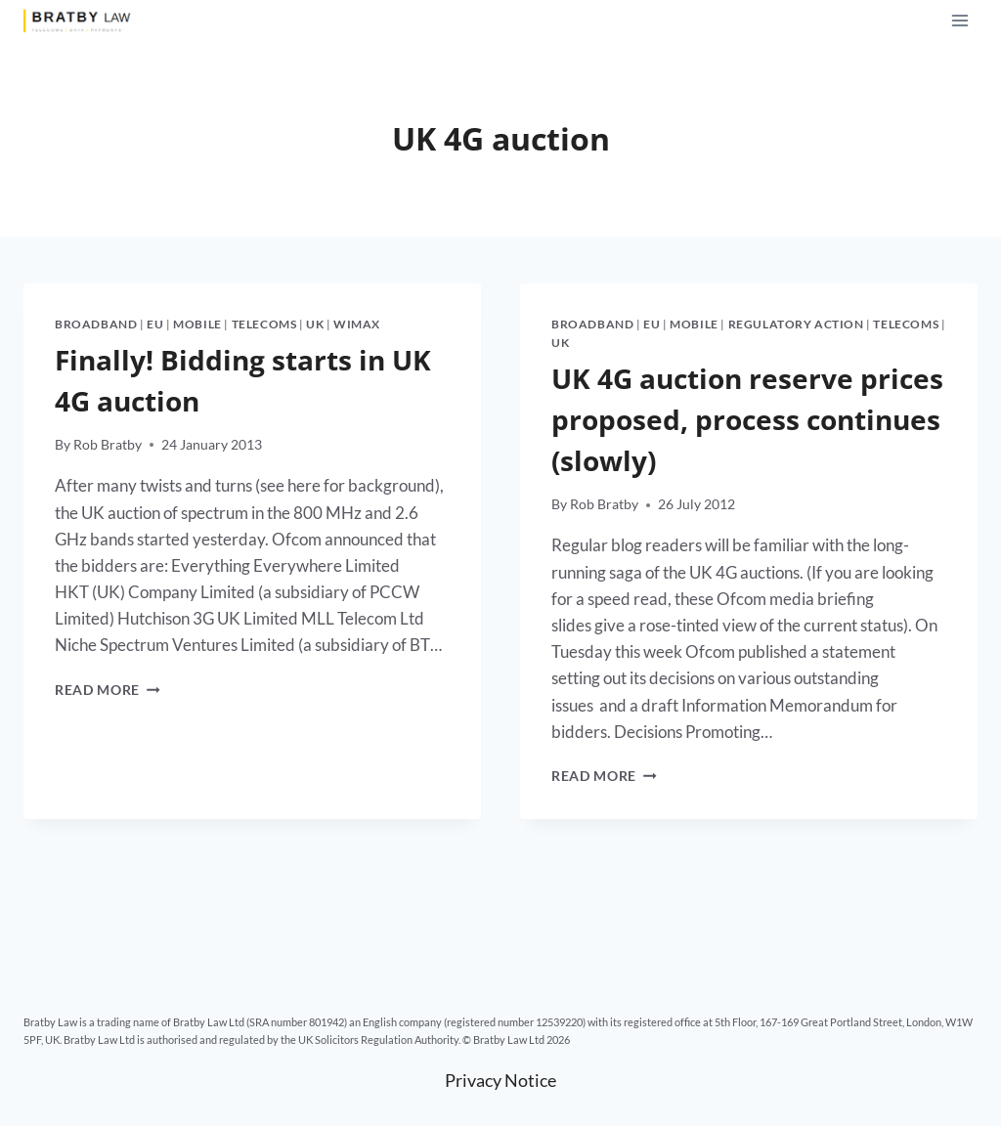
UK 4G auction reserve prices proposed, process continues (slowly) (747, 419)
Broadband (96, 324)
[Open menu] (959, 20)
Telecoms (264, 324)
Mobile (197, 324)
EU (155, 324)
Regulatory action (796, 324)
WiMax (356, 324)
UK (315, 324)
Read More (107, 690)
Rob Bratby (107, 445)
